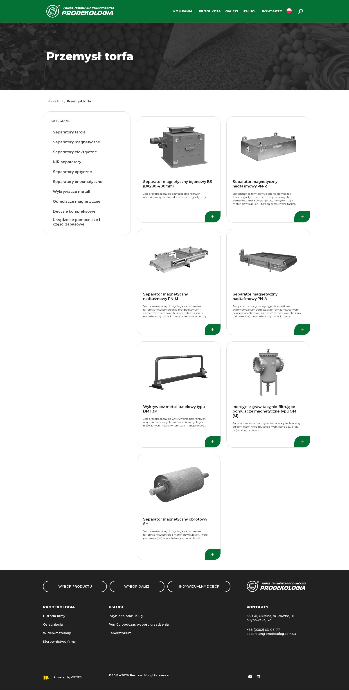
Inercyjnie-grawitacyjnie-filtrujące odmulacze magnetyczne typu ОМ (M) (264, 411)
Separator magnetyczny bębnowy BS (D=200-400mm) (177, 184)
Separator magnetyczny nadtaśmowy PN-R (255, 184)
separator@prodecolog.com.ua (271, 634)
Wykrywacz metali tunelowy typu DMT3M (174, 409)
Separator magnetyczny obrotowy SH (175, 521)
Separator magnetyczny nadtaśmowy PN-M (165, 296)
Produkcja (55, 101)
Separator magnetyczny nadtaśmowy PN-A (255, 296)
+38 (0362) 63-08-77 (263, 630)
